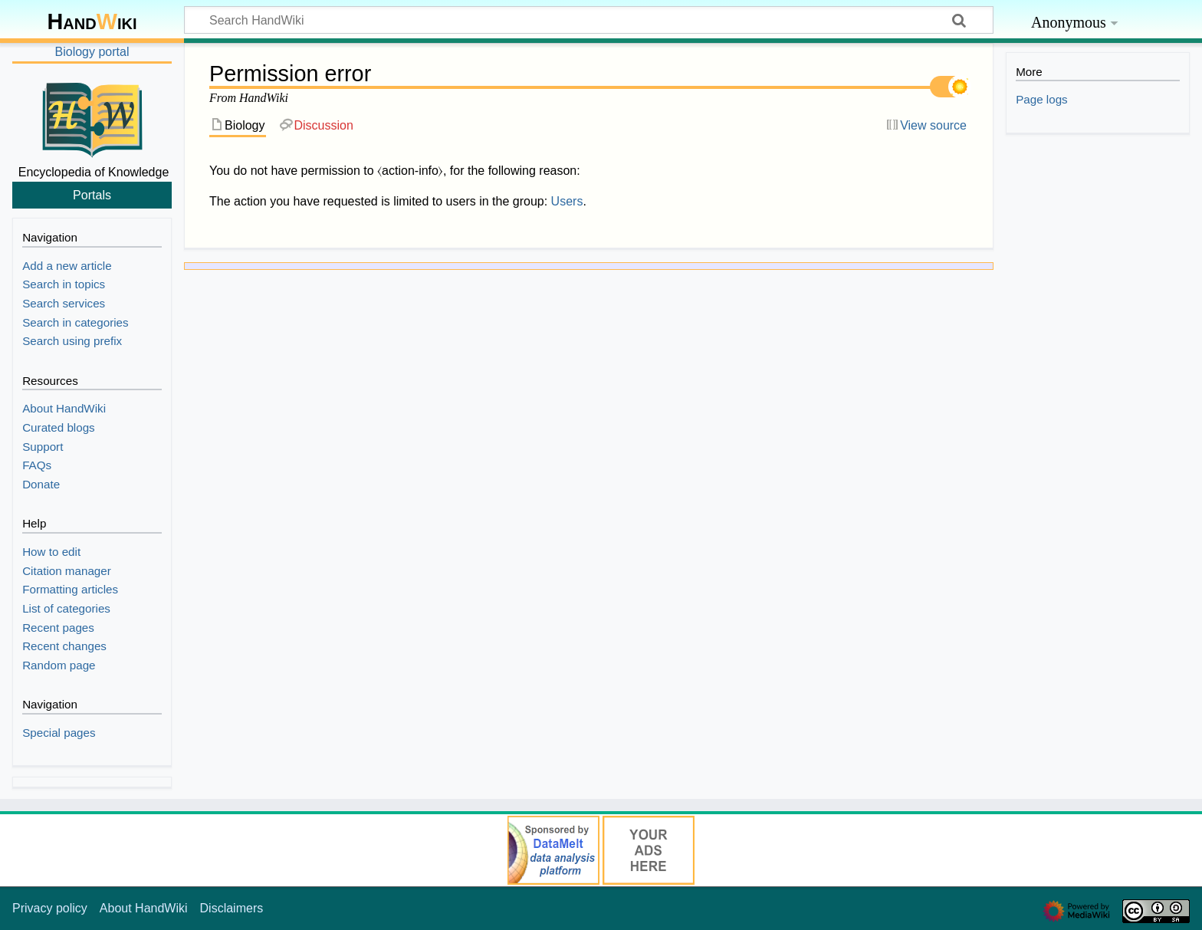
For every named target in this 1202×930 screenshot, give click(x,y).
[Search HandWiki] (589, 20)
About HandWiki (144, 908)
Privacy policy (49, 908)
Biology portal (92, 51)
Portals (92, 195)
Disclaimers (232, 908)
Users (567, 201)
